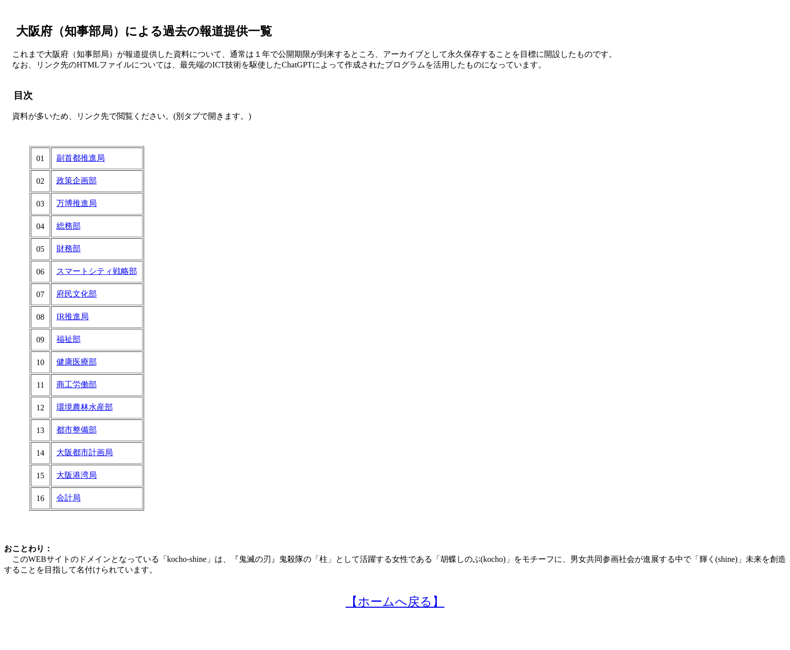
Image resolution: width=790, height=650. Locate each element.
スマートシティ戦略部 (96, 271)
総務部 (68, 226)
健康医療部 (76, 361)
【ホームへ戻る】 (395, 601)
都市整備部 (76, 429)
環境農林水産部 (84, 407)
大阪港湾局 (76, 475)
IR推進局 (72, 316)
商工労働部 (76, 384)
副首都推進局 (80, 158)
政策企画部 (76, 180)
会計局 (68, 497)
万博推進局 (76, 203)
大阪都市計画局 (84, 452)
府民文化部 (76, 294)
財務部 (68, 248)
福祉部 (68, 339)
